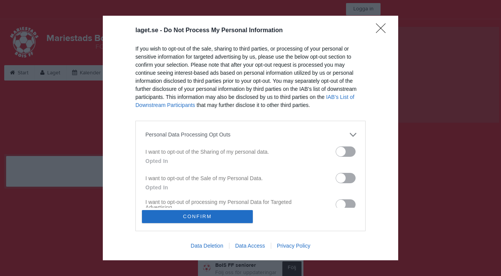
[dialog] (250, 138)
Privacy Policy (293, 246)
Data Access (250, 246)
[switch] (346, 151)
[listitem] (250, 134)
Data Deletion (207, 246)
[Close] (383, 30)
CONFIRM (197, 216)
